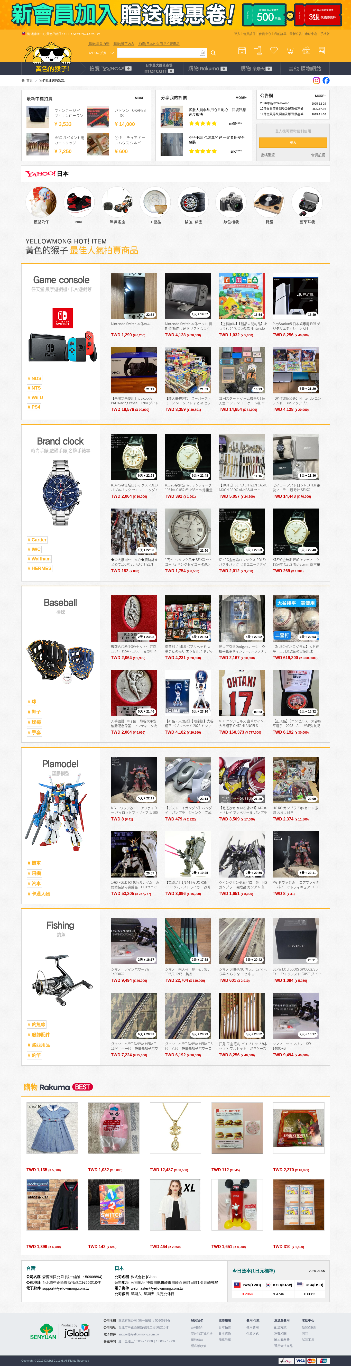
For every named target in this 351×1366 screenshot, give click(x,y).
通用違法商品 (283, 1346)
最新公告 (296, 34)
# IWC (34, 549)
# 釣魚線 (36, 1024)
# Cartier (37, 539)
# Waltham (39, 558)
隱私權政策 (198, 1346)
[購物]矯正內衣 (123, 44)
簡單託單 (225, 1340)
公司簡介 (197, 1327)
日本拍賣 (225, 1327)
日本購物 (225, 1333)
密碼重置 (268, 155)
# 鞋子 (34, 712)
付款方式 (252, 1333)
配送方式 (280, 1327)
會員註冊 (249, 34)
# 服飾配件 (39, 1034)
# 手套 (34, 732)
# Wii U (35, 397)
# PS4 (34, 407)
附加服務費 (282, 1340)
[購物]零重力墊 (98, 44)
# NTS (34, 388)
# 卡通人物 (39, 894)
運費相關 (280, 1333)
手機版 (325, 34)
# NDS (34, 378)
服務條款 (197, 1340)
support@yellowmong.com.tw (138, 1334)
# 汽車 (34, 883)
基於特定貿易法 (202, 1333)
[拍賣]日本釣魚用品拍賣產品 (158, 44)
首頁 (29, 80)
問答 (305, 1333)
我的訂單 (280, 34)
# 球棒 (34, 722)
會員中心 (265, 34)
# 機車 (34, 863)
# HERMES (39, 568)
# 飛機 (34, 873)
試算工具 (308, 1340)
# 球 (32, 701)
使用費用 (252, 1327)
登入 (237, 34)
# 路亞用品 (39, 1045)
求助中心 (311, 34)
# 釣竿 (34, 1055)
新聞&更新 (309, 1327)
